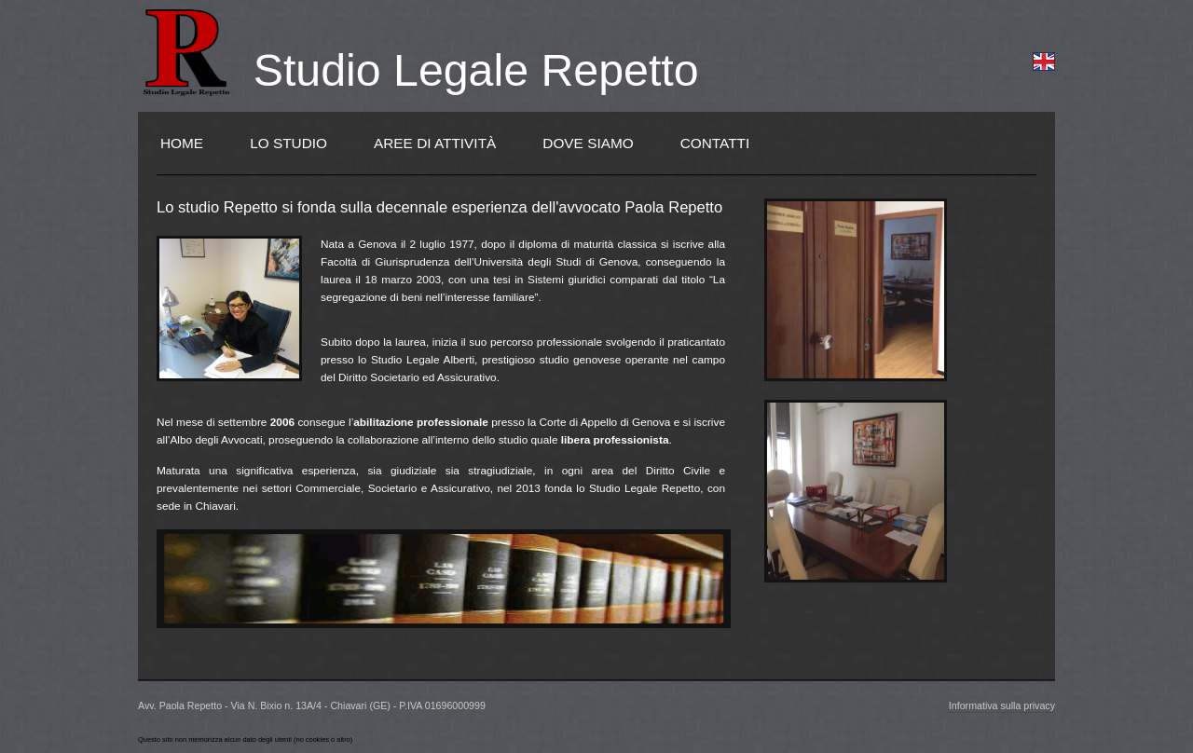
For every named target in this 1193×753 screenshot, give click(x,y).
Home (181, 143)
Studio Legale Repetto (476, 70)
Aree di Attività (435, 143)
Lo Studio (288, 143)
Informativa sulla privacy (1002, 705)
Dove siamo (587, 143)
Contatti (715, 143)
